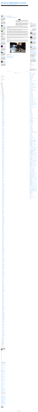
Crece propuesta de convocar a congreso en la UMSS (3, 260)
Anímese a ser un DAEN (3, 21)
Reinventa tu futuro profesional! (3, 329)
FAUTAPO (30, 108)
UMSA (18, 5)
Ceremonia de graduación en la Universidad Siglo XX (3, 122)
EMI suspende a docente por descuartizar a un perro (3, 221)
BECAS (20, 5)
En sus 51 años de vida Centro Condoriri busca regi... (3, 298)
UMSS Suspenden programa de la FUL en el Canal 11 (3, 154)
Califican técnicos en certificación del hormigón (3, 128)
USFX (13, 5)
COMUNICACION (31, 85)
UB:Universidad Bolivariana (32, 146)
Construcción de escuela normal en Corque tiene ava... (3, 269)
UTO (15, 5)
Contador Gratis (2, 407)
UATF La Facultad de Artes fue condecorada (3, 188)
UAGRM (4, 5)
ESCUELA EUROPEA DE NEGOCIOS (33, 103)
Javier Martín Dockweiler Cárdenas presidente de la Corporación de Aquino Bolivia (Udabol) (3, 26)
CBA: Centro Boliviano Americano (32, 80)
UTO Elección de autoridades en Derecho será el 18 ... (3, 103)
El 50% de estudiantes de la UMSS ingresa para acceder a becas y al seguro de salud (3, 56)
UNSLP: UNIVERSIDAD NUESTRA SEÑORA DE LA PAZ (32, 174)
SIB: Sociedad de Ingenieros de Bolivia (33, 132)
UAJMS (11, 5)
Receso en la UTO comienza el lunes (3, 117)
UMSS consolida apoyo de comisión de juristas (3, 135)
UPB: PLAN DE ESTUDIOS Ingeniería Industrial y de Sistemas (4, 37)
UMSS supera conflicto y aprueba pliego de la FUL (3, 310)
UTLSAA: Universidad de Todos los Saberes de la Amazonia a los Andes (33, 190)
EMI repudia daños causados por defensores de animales (3, 147)
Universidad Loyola (31, 169)
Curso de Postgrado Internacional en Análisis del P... (3, 131)
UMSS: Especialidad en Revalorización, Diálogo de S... (3, 232)
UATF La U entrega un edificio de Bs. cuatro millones (3, 171)
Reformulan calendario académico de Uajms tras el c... (3, 142)
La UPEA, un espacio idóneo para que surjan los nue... (3, 287)
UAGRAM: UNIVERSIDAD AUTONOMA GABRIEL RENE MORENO (33, 140)
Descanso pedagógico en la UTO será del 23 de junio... (3, 250)
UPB (1, 359)
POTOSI (30, 129)
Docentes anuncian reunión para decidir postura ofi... (3, 166)
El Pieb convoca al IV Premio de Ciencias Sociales (3, 205)
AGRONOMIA (31, 75)
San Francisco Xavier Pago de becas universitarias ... (3, 156)
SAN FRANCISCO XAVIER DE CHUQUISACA (3, 400)
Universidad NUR (2, 386)
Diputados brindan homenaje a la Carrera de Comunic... (3, 161)
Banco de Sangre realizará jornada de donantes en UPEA (3, 197)
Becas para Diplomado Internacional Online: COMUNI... (3, 133)
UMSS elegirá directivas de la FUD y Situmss (3, 149)
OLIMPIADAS (31, 125)
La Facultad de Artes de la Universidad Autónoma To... (3, 262)
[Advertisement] (17, 10)
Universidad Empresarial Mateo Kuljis (3, 377)
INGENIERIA (31, 114)
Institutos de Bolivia (32, 57)
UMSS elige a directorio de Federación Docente (3, 108)
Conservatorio (31, 88)
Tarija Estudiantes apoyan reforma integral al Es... (3, 181)
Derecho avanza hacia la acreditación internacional (3, 253)
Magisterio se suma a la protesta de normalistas (3, 317)
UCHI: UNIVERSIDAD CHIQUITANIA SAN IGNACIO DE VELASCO (33, 153)
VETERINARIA (31, 192)
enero (2, 340)
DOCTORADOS (31, 96)
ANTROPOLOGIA (31, 76)
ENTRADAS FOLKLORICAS (32, 101)
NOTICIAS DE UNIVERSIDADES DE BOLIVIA (13, 3)
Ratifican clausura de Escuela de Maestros (3, 228)
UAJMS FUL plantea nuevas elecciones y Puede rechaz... (3, 245)
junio (2, 99)
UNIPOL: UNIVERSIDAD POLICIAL (33, 164)
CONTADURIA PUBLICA (32, 89)
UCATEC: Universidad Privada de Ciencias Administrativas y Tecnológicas (33, 150)
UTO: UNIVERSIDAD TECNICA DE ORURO (33, 191)
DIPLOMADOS (31, 94)
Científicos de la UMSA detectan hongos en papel (3, 176)
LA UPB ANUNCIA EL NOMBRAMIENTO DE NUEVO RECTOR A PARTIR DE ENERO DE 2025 (3, 62)
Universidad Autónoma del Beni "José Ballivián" (3, 396)
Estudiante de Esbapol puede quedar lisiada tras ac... (3, 126)
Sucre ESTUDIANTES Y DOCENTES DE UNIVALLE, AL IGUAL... (3, 279)
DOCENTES (31, 95)
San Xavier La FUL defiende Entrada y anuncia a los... (3, 140)
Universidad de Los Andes (32, 167)
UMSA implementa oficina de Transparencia (3, 230)
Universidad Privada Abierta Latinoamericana (3, 379)
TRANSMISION (31, 136)
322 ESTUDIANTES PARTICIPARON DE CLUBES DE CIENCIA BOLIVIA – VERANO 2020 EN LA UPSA (34, 47)
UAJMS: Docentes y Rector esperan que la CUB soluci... (3, 210)
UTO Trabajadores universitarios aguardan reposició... (3, 267)
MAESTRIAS (31, 117)
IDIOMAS (30, 112)
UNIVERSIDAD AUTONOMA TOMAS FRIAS (3, 397)
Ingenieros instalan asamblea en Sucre (3, 294)
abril (2, 338)
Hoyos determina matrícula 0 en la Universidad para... (3, 327)
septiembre (3, 97)
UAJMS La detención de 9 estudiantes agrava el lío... (3, 308)
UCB (9, 5)
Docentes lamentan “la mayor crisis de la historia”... (3, 258)
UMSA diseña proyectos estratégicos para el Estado (3, 106)
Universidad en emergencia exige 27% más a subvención (3, 159)
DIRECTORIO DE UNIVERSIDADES (25, 5)
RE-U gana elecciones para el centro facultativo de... (3, 193)
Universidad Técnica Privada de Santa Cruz (3, 364)
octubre (2, 96)
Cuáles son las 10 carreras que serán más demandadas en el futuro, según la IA (3, 46)
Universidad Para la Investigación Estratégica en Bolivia (3, 372)
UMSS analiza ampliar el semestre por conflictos (3, 243)
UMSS (17, 5)
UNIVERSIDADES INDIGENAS (32, 172)
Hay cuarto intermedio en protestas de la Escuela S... (3, 248)
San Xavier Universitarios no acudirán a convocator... (3, 216)
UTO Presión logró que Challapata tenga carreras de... (3, 101)
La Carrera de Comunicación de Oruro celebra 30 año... (3, 178)
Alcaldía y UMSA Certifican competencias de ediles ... (3, 152)
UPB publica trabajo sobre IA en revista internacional (4, 52)
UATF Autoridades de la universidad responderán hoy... (3, 302)
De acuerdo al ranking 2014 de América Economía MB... (3, 200)
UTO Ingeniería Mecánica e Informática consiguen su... (3, 213)
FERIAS (30, 109)
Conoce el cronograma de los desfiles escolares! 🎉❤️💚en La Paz (34, 37)
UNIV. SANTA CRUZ (7, 5)
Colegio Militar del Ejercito (32, 83)
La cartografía (33, 41)
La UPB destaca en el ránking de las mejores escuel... (3, 238)
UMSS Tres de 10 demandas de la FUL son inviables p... (3, 325)
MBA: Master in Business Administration (33, 118)
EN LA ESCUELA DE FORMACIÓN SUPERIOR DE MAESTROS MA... (3, 335)
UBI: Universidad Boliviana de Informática (33, 147)
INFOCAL (30, 113)
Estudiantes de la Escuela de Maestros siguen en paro (3, 277)
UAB (1, 358)
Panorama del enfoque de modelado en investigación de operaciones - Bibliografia (33, 24)
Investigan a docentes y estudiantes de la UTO (3, 115)
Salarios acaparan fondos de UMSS (3, 282)
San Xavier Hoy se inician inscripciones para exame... (3, 190)
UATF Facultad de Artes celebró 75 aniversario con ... (3, 168)
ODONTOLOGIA (31, 123)
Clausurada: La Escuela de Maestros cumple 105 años (3, 312)
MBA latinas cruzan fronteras (3, 214)
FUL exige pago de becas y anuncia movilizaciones (3, 173)
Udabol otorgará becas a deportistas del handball (3, 289)
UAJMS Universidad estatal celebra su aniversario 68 (3, 305)
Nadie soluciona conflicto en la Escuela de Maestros (3, 264)
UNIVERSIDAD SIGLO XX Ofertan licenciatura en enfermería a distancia (3, 41)
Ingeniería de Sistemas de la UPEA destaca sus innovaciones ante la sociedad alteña (3, 16)
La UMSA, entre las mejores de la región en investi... (3, 113)
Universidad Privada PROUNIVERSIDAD (2, 370)
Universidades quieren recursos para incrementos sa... (3, 274)
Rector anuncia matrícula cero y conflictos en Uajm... (3, 333)
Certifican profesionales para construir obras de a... (3, 124)
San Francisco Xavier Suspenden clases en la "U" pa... (3, 226)
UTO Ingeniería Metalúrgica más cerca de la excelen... (3, 195)
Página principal (31, 196)
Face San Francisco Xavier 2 (32, 64)
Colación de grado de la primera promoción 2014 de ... (3, 223)
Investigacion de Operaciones (32, 23)
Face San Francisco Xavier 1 (32, 65)
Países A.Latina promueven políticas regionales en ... (3, 235)
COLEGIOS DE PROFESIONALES (32, 84)
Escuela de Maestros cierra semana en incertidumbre (3, 219)
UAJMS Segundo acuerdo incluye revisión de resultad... (3, 255)
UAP (1, 355)
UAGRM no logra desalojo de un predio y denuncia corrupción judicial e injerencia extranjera (3, 31)
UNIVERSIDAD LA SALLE (32, 168)
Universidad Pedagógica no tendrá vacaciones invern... (3, 145)
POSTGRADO (31, 128)
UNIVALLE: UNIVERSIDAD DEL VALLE (33, 166)
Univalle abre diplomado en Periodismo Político (3, 163)
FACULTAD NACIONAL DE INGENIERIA (33, 106)
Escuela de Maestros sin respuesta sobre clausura (3, 207)
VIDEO (30, 193)
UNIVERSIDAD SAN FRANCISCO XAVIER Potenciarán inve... (3, 110)
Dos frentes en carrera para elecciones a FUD (3, 137)
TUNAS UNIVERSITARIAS (32, 137)
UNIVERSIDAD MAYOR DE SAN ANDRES (3, 405)
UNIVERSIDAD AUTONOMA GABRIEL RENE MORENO (3, 402)
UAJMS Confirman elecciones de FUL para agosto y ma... (3, 184)
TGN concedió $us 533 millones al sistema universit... (3, 120)
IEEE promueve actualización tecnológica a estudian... (3, 315)
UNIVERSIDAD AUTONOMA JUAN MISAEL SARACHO (3, 398)
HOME (1, 5)
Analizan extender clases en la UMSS (3, 296)
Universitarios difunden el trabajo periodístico (3, 300)
